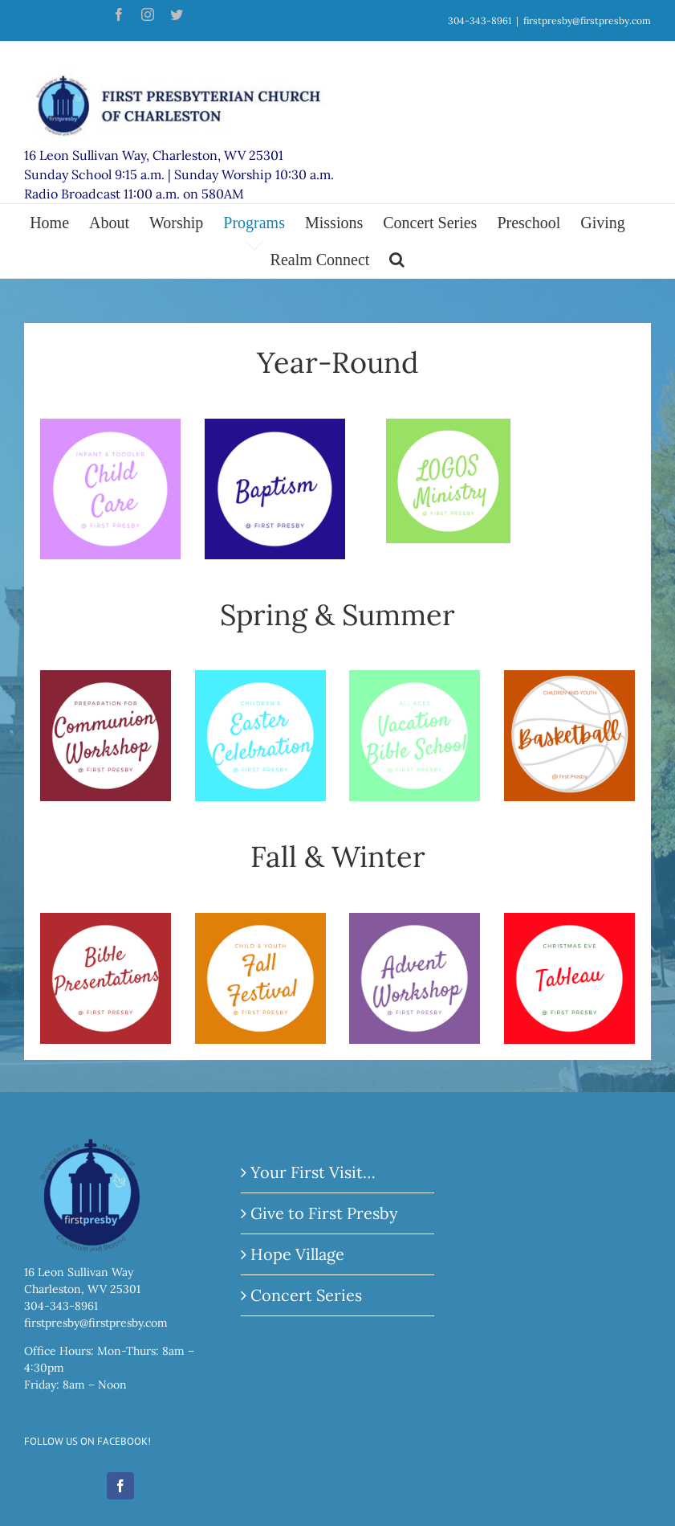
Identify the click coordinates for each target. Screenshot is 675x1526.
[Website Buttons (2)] (569, 682)
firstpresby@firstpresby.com (587, 20)
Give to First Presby (324, 1213)
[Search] (397, 259)
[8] (414, 682)
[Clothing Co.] (275, 430)
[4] (110, 430)
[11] (414, 924)
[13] (448, 430)
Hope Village (297, 1254)
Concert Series (306, 1295)
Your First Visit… (313, 1172)
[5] (569, 924)
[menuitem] (59, 222)
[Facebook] (120, 1485)
